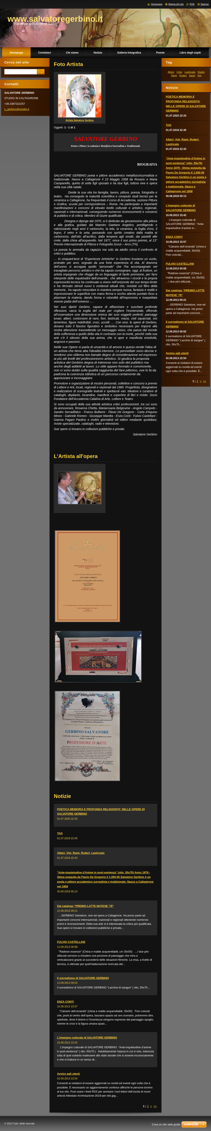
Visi (199, 75)
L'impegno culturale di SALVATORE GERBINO (87, 1037)
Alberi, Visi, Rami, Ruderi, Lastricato (80, 852)
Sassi (192, 75)
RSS (192, 4)
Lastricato (190, 72)
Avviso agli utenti (68, 1073)
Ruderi (183, 75)
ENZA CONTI (65, 1001)
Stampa (205, 4)
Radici (201, 72)
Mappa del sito (176, 4)
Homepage (156, 4)
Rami (174, 75)
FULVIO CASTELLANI (71, 942)
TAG (60, 833)
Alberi (171, 72)
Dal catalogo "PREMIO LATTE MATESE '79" (85, 906)
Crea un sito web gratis (166, 1124)
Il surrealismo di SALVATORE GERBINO (83, 978)
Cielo (179, 72)
